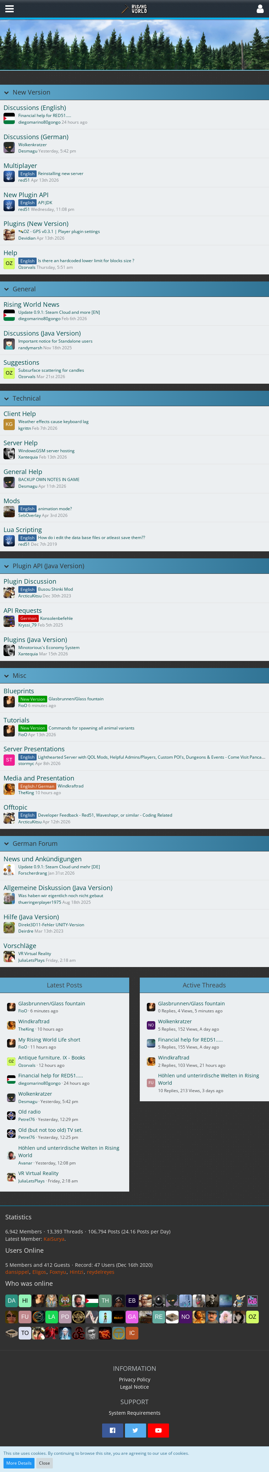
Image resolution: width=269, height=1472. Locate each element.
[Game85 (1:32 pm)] (132, 1317)
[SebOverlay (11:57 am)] (145, 1317)
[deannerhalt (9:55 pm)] (105, 1333)
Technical (27, 398)
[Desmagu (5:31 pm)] (172, 1301)
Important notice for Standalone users (55, 341)
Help (10, 253)
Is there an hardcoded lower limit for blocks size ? (86, 261)
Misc (19, 676)
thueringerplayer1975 (39, 902)
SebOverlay (29, 515)
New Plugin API (26, 195)
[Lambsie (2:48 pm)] (51, 1317)
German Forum (35, 843)
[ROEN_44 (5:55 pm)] (118, 1301)
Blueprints (19, 691)
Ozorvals (27, 267)
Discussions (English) (35, 108)
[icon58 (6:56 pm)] (132, 1333)
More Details (19, 1463)
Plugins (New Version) (36, 224)
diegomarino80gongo (39, 122)
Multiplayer (20, 166)
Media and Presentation (39, 778)
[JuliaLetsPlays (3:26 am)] (38, 1333)
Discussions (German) (36, 137)
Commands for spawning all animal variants (91, 728)
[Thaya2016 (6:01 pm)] (105, 1301)
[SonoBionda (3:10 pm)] (11, 1317)
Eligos (39, 1272)
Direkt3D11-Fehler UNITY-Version (51, 925)
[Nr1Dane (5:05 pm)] (199, 1301)
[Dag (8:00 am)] (212, 1317)
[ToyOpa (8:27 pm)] (118, 1333)
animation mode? (55, 509)
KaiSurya (54, 1239)
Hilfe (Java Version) (31, 917)
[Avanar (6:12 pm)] (78, 1301)
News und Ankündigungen (43, 859)
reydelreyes (100, 1272)
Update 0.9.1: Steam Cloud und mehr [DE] (59, 867)
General (24, 289)
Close (44, 1463)
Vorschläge (20, 946)
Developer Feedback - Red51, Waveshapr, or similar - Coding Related (105, 815)
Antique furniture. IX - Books (51, 1057)
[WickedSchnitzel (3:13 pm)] (252, 1301)
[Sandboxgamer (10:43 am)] (172, 1317)
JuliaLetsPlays (31, 960)
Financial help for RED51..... (44, 115)
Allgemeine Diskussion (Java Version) (58, 888)
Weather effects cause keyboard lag (53, 421)
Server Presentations (34, 749)
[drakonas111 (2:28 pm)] (78, 1317)
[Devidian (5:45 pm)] (145, 1301)
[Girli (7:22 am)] (239, 1317)
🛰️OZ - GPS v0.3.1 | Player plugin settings (59, 231)
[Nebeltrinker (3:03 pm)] (38, 1317)
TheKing (26, 793)
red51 (24, 180)
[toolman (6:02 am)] (25, 1333)
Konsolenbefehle (56, 618)
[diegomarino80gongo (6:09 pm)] (92, 1301)
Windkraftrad (70, 786)
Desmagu (27, 151)
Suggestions (21, 362)
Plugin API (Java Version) (48, 566)
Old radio (29, 1111)
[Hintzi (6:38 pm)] (25, 1301)
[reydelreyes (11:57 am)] (158, 1317)
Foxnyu (58, 1272)
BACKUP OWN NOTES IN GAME (49, 479)
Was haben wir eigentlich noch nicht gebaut (60, 896)
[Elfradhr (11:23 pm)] (65, 1333)
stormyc (26, 763)
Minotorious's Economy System (49, 647)
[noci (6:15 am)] (11, 1333)
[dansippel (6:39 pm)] (11, 1301)
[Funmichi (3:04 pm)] (25, 1317)
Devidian (27, 238)
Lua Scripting (23, 530)
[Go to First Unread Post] (9, 118)
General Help (23, 472)
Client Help (20, 414)
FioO (22, 705)
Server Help (21, 443)
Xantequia (28, 457)
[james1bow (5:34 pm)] (158, 1301)
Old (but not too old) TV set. (50, 1130)
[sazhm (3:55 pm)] (239, 1301)
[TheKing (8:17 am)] (199, 1317)
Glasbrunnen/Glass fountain (76, 699)
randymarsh (30, 348)
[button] (9, 8)
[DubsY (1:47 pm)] (118, 1317)
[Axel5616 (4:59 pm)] (212, 1301)
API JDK (45, 203)
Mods (12, 501)
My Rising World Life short (49, 1039)
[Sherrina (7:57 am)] (225, 1317)
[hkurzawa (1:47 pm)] (105, 1317)
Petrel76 (26, 1119)
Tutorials (17, 720)
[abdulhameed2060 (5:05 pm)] (185, 1301)
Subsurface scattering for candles (51, 370)
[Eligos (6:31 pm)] (65, 1301)
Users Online (24, 1250)
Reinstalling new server (60, 173)
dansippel (17, 1272)
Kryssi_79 (27, 625)
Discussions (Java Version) (42, 333)
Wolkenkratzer (32, 145)
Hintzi (76, 1272)
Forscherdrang (32, 873)
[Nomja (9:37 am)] (185, 1317)
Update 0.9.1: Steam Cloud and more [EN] (59, 312)
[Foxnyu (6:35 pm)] (51, 1301)
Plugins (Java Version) (35, 640)
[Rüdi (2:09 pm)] (92, 1317)
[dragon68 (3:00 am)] (51, 1333)
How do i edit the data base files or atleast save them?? (91, 537)
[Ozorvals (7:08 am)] (252, 1317)
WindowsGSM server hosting (46, 451)
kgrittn (24, 428)
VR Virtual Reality (34, 954)
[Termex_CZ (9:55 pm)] (92, 1333)
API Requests (23, 611)
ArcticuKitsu (30, 596)
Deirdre (25, 931)
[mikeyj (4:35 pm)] (225, 1301)
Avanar (25, 1163)
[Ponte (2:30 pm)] (65, 1317)
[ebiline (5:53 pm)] (132, 1301)
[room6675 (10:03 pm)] (78, 1333)
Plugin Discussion (30, 581)
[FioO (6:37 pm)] (38, 1301)
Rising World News (32, 304)
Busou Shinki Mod (55, 589)
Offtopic (15, 807)
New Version (31, 92)
